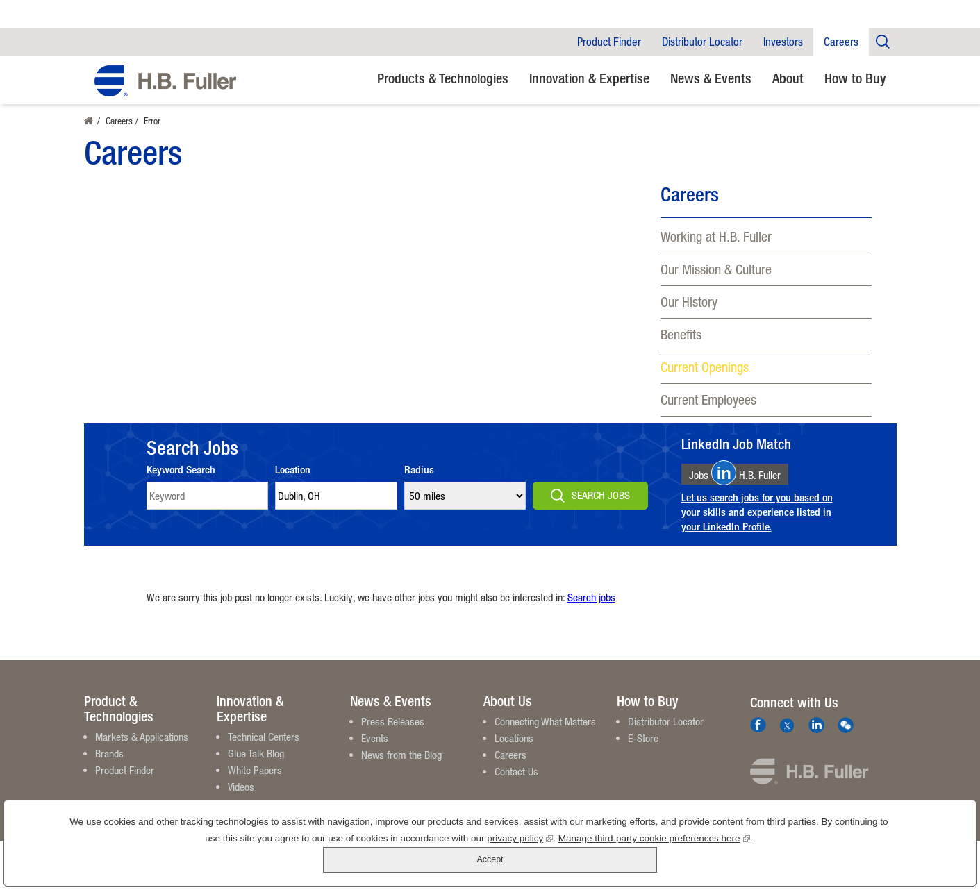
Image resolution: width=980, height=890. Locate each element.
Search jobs (591, 609)
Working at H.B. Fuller (716, 236)
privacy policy (483, 862)
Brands (109, 765)
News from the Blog (401, 767)
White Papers (255, 782)
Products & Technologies (442, 78)
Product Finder (609, 42)
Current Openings (705, 367)
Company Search (883, 41)
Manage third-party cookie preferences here (617, 862)
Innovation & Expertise (589, 78)
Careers (841, 42)
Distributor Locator (702, 42)
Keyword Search (181, 482)
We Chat (846, 738)
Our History (689, 302)
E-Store (643, 750)
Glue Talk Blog (256, 765)
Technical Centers (263, 749)
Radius (419, 482)
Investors (783, 42)
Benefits (681, 334)
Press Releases (392, 734)
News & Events (710, 78)
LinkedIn (816, 738)
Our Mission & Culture (716, 269)
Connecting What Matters (545, 734)
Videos (241, 799)
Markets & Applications (141, 749)
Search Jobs (601, 507)
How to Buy (855, 78)
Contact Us (516, 784)
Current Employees (708, 400)
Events (374, 750)
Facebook (758, 738)
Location (292, 482)
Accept (916, 855)
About (788, 78)
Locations (514, 750)
